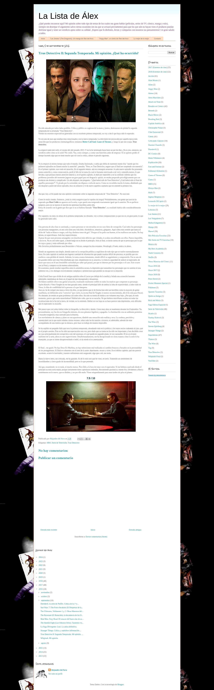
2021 (41, 569)
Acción (151, 76)
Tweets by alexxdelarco (157, 375)
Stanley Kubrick (154, 318)
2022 (41, 565)
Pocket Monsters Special (158, 283)
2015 (41, 648)
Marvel (151, 231)
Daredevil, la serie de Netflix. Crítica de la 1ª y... (60, 604)
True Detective (73, 443)
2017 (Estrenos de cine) (157, 67)
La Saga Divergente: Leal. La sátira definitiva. (59, 627)
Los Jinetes (152, 214)
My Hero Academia (156, 249)
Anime (151, 93)
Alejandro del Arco (59, 670)
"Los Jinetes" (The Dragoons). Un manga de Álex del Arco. (72, 39)
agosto (44, 643)
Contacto (157, 39)
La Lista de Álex (68, 16)
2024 (41, 557)
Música (151, 244)
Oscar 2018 (152, 274)
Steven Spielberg (155, 326)
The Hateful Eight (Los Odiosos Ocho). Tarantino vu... (62, 623)
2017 (41, 585)
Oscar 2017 (152, 270)
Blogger (120, 684)
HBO (49, 443)
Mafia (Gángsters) (155, 223)
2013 (41, 656)
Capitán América (154, 123)
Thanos (151, 339)
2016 (41, 589)
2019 (41, 577)
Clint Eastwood (154, 132)
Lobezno (151, 210)
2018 (41, 581)
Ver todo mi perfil (55, 674)
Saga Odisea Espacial (156, 305)
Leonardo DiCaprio (156, 201)
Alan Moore (153, 80)
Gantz (150, 180)
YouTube (151, 361)
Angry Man (152, 89)
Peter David (152, 279)
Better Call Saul (89, 142)
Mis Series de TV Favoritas (159, 240)
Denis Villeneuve (155, 158)
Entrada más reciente (49, 530)
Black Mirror (153, 115)
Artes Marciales (154, 98)
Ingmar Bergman (155, 197)
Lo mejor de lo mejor (141, 39)
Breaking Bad (153, 119)
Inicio (43, 39)
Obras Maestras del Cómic (158, 262)
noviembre (45, 592)
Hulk (150, 193)
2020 (41, 573)
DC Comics (152, 154)
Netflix (151, 257)
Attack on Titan (154, 102)
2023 (41, 561)
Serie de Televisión (59, 443)
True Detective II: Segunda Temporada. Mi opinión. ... (62, 634)
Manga (151, 227)
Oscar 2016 (152, 266)
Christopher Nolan (155, 128)
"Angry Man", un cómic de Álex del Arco (113, 39)
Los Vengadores (154, 218)
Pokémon (152, 288)
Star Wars (152, 322)
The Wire (152, 344)
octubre (44, 596)
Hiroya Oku (153, 188)
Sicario (151, 313)
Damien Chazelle (155, 145)
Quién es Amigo (154, 296)
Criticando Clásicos (156, 141)
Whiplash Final (154, 356)
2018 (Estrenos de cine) (157, 72)
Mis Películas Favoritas (157, 236)
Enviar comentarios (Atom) (96, 537)
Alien (150, 85)
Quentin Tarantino (155, 292)
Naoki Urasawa (154, 253)
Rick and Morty (154, 300)
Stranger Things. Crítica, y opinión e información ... (61, 630)
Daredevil (152, 149)
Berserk (151, 111)
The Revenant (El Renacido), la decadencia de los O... (62, 615)
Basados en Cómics (156, 106)
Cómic (150, 136)
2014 (41, 652)
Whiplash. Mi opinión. (49, 638)
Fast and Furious (154, 167)
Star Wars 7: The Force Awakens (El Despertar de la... (62, 607)
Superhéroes (153, 335)
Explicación (153, 162)
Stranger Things (154, 331)
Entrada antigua (135, 530)
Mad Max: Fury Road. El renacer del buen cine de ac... (62, 619)
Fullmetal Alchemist (156, 171)
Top (149, 348)
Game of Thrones (104, 142)
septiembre (45, 600)
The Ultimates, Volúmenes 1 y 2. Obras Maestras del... (62, 611)
